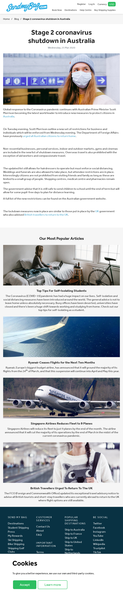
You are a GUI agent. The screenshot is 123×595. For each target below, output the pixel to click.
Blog (16, 18)
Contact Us (43, 526)
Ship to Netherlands (72, 551)
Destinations (71, 10)
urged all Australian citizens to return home (49, 136)
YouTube (98, 535)
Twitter (97, 523)
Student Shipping (18, 527)
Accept (25, 585)
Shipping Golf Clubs (16, 549)
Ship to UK (71, 537)
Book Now (57, 10)
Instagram (99, 531)
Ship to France (73, 533)
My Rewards (15, 535)
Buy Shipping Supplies (105, 10)
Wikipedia (99, 544)
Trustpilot (99, 548)
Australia (8, 116)
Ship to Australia (75, 529)
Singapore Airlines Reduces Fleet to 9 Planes (61, 423)
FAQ (39, 534)
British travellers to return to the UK (46, 214)
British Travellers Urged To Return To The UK (61, 488)
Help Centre (86, 10)
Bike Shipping (16, 544)
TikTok (97, 552)
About (40, 530)
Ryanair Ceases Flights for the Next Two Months (61, 362)
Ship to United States (73, 543)
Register (81, 3)
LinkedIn (98, 539)
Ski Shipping (15, 539)
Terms (40, 552)
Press (11, 531)
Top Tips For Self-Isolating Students (61, 291)
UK (97, 211)
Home (6, 18)
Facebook (99, 527)
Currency (107, 4)
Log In (92, 3)
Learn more (52, 585)
